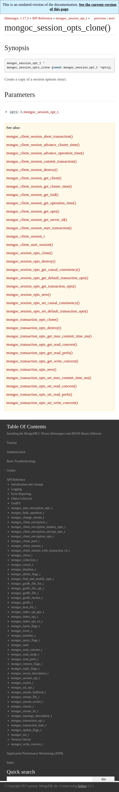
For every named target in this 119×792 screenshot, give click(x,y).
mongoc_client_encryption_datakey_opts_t (38, 526)
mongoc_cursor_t (22, 564)
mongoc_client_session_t (27, 545)
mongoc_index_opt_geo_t (27, 611)
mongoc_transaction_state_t (28, 725)
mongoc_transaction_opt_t (28, 720)
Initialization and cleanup (27, 484)
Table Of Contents (26, 426)
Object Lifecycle (21, 498)
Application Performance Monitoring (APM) (35, 753)
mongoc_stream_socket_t (27, 701)
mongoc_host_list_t (23, 606)
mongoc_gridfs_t (22, 602)
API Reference (42, 18)
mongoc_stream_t (22, 706)
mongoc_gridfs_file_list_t (27, 583)
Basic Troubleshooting (21, 460)
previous (100, 18)
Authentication (16, 451)
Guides (11, 470)
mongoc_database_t (23, 569)
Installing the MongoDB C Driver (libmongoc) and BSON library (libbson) (54, 433)
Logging (16, 488)
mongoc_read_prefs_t (25, 658)
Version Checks (21, 739)
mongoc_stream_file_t (25, 696)
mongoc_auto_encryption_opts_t (31, 507)
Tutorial (12, 442)
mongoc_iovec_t (21, 630)
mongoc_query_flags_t (25, 640)
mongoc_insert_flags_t (25, 625)
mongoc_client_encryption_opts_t (32, 536)
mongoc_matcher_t (23, 635)
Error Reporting (21, 493)
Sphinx (82, 785)
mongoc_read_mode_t (25, 654)
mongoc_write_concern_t (27, 743)
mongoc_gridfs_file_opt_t (27, 588)
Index (10, 762)
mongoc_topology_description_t (31, 715)
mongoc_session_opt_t (71, 18)
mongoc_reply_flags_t (25, 668)
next (112, 18)
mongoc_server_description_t (29, 673)
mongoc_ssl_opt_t (22, 687)
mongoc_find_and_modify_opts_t (32, 578)
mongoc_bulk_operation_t (27, 512)
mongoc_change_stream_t (27, 517)
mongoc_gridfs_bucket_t (27, 597)
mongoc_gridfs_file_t (24, 592)
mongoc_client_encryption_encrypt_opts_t (38, 531)
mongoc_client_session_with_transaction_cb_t (40, 550)
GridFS (15, 503)
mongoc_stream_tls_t (24, 710)
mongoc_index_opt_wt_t (27, 621)
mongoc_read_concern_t (26, 649)
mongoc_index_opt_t (24, 616)
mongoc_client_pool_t (25, 540)
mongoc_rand (19, 644)
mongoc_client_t (21, 554)
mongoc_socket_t (22, 682)
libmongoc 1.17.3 (16, 18)
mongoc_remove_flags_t (26, 663)
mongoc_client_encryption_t (29, 521)
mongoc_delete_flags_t (26, 573)
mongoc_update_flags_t (26, 729)
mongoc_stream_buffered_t (28, 691)
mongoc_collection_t (24, 559)
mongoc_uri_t (20, 734)
